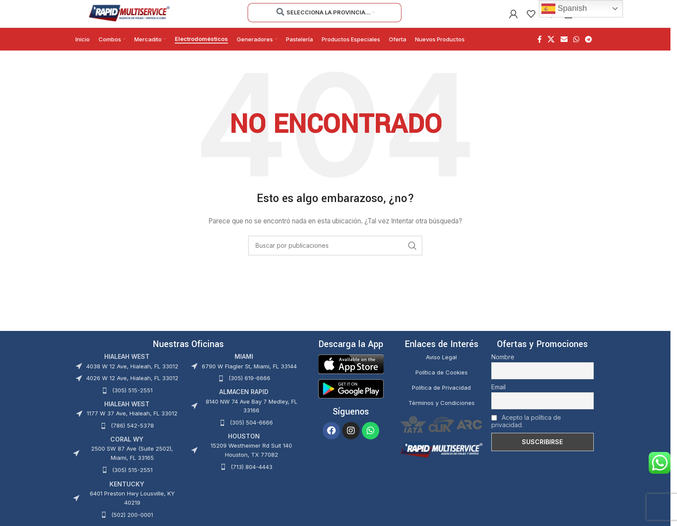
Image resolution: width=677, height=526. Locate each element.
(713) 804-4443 (251, 476)
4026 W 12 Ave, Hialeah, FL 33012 (132, 387)
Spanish (564, 9)
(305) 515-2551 (132, 399)
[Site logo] (128, 17)
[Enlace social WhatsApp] (576, 48)
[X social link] (551, 48)
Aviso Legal (441, 366)
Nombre (502, 366)
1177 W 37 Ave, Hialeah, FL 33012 (132, 422)
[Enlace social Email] (564, 48)
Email (498, 396)
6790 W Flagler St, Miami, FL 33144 (249, 375)
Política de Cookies (441, 381)
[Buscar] (335, 255)
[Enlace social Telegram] (588, 48)
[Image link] (351, 373)
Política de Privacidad (441, 397)
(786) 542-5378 (132, 435)
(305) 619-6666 (249, 387)
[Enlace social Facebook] (539, 48)
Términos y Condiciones (441, 411)
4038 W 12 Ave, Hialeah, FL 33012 (132, 375)
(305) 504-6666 (251, 431)
